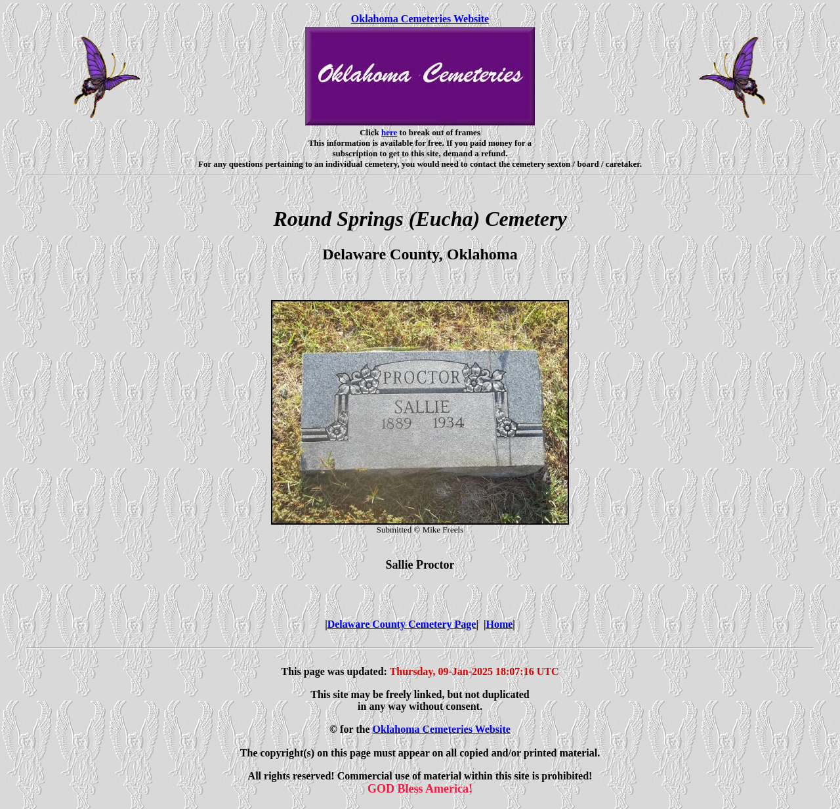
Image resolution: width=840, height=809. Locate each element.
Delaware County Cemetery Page (401, 624)
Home (499, 624)
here (389, 132)
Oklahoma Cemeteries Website (420, 18)
